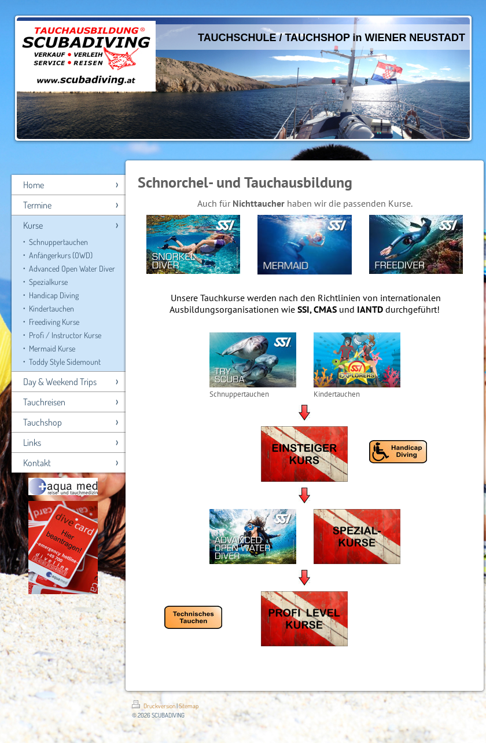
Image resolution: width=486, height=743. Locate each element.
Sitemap (188, 706)
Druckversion (154, 706)
